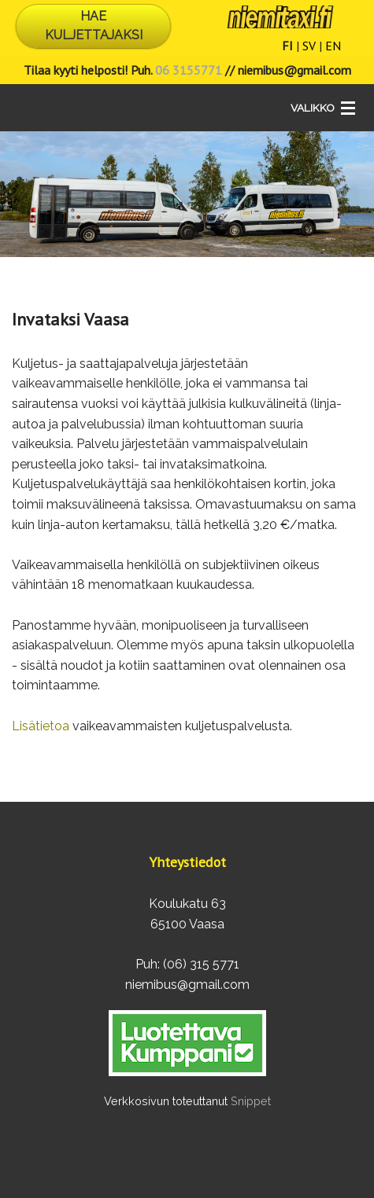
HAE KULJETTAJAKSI (94, 25)
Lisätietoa (40, 725)
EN (333, 45)
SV (309, 45)
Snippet (251, 1101)
